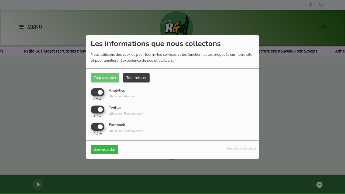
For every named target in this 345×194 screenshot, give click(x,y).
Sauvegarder (104, 149)
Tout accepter (105, 77)
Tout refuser (136, 77)
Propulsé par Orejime (241, 149)
